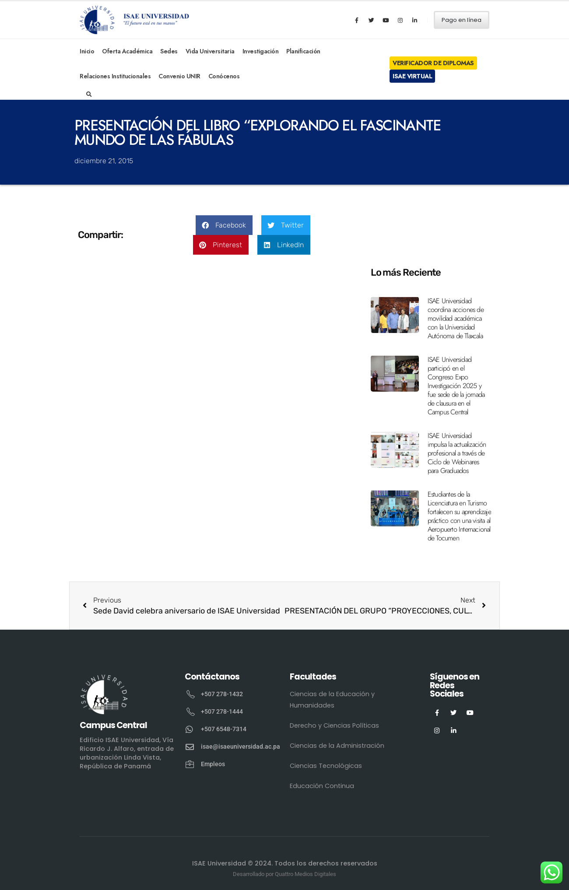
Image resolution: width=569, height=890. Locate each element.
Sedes (169, 51)
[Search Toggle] (89, 94)
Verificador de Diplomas (433, 63)
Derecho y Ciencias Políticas (334, 725)
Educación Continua (322, 785)
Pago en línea (461, 20)
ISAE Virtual (412, 76)
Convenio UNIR (179, 76)
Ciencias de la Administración (337, 745)
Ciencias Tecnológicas (326, 765)
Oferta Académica (127, 51)
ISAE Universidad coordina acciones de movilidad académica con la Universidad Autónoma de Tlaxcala (456, 318)
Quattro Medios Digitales (305, 874)
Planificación (303, 51)
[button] (224, 225)
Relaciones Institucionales (115, 76)
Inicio (87, 51)
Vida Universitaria (210, 51)
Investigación (260, 51)
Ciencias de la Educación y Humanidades (332, 700)
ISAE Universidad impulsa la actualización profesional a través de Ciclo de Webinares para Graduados (457, 453)
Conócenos (224, 76)
